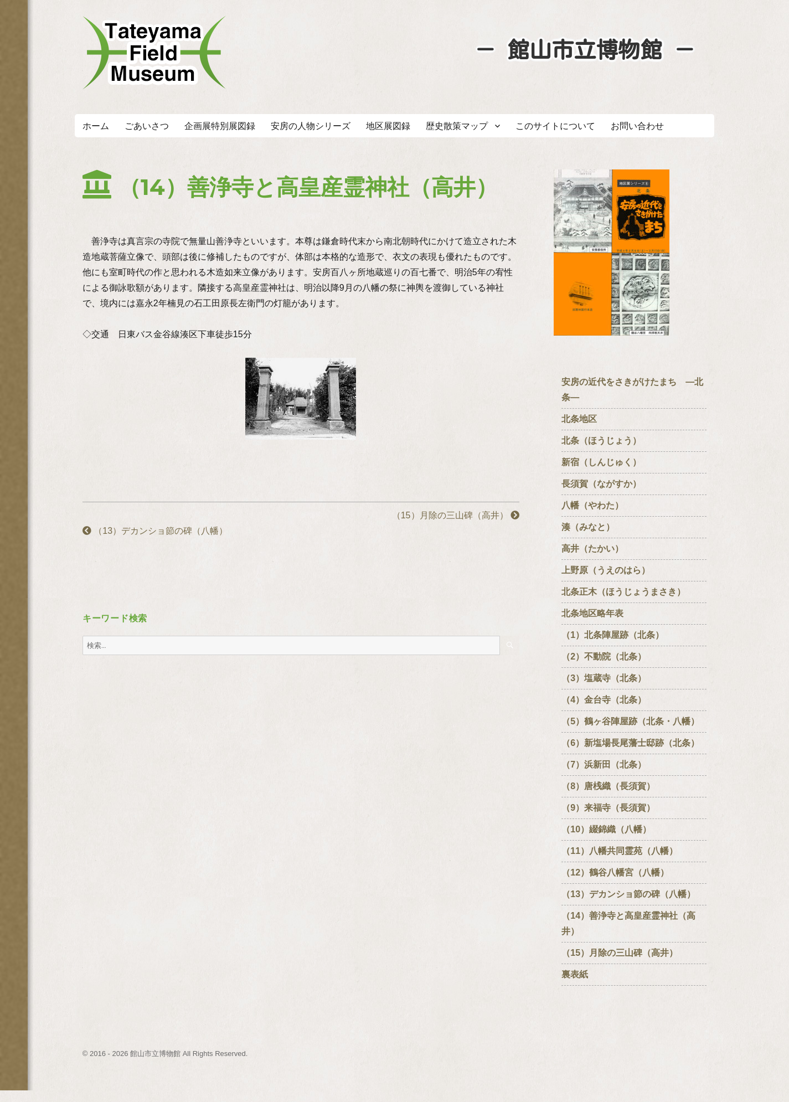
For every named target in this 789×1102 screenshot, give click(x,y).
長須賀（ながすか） (601, 483)
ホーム (95, 126)
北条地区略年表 (592, 613)
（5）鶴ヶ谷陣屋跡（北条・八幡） (630, 721)
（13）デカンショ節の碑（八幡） (155, 530)
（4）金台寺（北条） (603, 699)
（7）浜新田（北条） (608, 764)
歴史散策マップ (457, 126)
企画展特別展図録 (219, 126)
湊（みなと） (588, 527)
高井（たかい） (596, 548)
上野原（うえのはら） (605, 570)
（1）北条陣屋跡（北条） (612, 635)
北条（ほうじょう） (601, 440)
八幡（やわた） (592, 505)
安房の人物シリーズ (310, 126)
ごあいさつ (147, 126)
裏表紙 (574, 974)
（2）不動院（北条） (603, 656)
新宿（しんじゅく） (605, 462)
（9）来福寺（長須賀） (612, 807)
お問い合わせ (637, 126)
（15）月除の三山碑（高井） (455, 515)
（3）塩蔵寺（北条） (603, 678)
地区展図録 (388, 126)
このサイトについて (555, 126)
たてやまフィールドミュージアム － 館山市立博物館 (154, 53)
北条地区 (579, 419)
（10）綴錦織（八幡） (606, 829)
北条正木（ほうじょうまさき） (623, 591)
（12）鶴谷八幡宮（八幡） (619, 872)
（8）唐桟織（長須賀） (608, 786)
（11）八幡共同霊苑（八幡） (619, 851)
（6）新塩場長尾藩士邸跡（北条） (630, 743)
